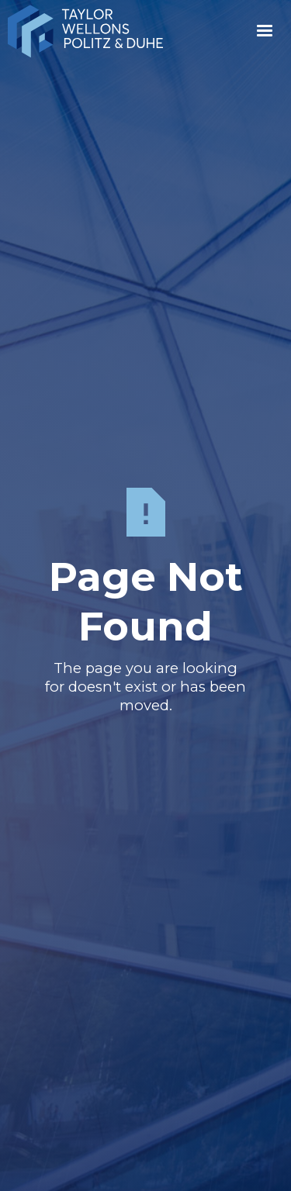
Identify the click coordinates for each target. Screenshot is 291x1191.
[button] (264, 31)
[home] (114, 31)
